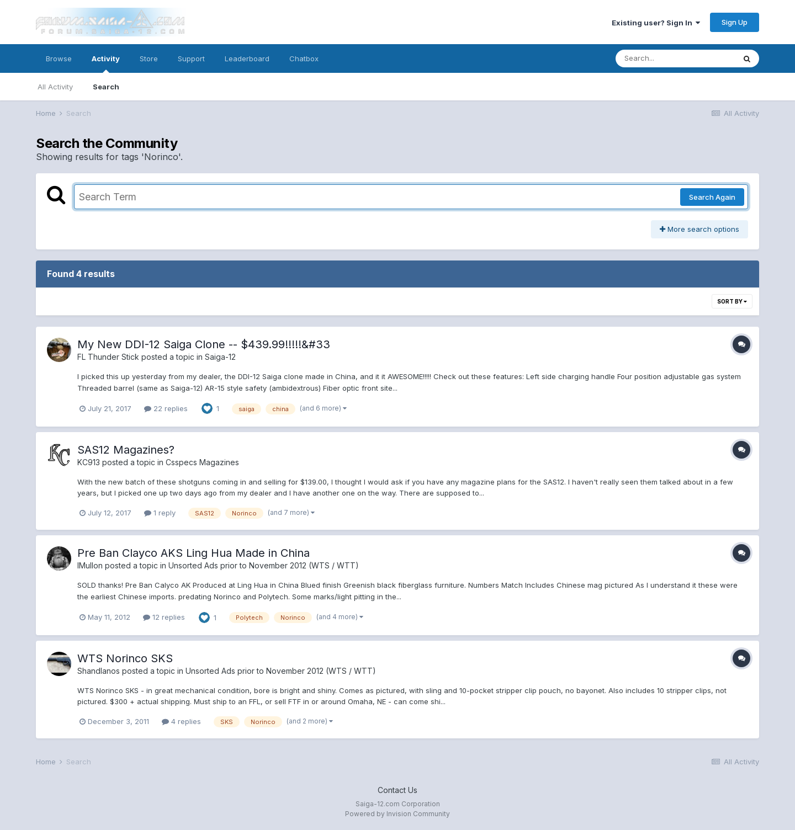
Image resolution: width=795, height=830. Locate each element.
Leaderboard (247, 58)
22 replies (166, 408)
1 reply (160, 512)
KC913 (88, 462)
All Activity (55, 86)
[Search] (675, 58)
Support (191, 58)
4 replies (181, 721)
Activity (106, 63)
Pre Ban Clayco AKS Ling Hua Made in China (193, 553)
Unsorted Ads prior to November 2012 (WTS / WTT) (263, 565)
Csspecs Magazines (202, 462)
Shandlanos (98, 670)
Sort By (732, 301)
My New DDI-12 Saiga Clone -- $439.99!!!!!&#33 (203, 344)
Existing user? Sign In (656, 22)
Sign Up (735, 22)
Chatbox (304, 58)
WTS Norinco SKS (125, 658)
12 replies (164, 617)
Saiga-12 (220, 356)
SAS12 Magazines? (125, 449)
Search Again (712, 197)
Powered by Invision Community (397, 814)
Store (149, 58)
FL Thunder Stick (108, 356)
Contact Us (397, 790)
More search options (699, 229)
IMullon (90, 565)
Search (106, 86)
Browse (59, 58)
